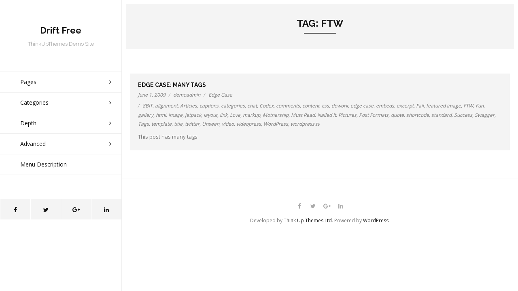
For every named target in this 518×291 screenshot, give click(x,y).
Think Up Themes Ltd (308, 220)
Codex (266, 105)
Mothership (276, 115)
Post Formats (373, 115)
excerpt (405, 105)
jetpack (193, 115)
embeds (385, 105)
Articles (188, 105)
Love (235, 115)
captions (209, 105)
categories (233, 105)
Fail (420, 105)
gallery (145, 115)
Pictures (347, 115)
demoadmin (186, 94)
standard (441, 115)
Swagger (485, 115)
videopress (248, 123)
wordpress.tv (305, 123)
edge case (362, 105)
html (161, 115)
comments (288, 105)
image (175, 115)
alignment (166, 105)
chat (252, 105)
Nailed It (326, 115)
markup (251, 115)
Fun (480, 105)
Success (463, 115)
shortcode (417, 115)
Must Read (303, 115)
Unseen (210, 123)
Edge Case (220, 94)
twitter (192, 123)
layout (210, 115)
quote (397, 115)
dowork (339, 105)
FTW (468, 105)
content (310, 105)
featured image (443, 105)
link (223, 115)
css (325, 105)
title (178, 123)
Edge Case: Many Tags (172, 85)
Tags (143, 123)
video (228, 123)
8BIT (147, 105)
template (161, 123)
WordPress (275, 123)
